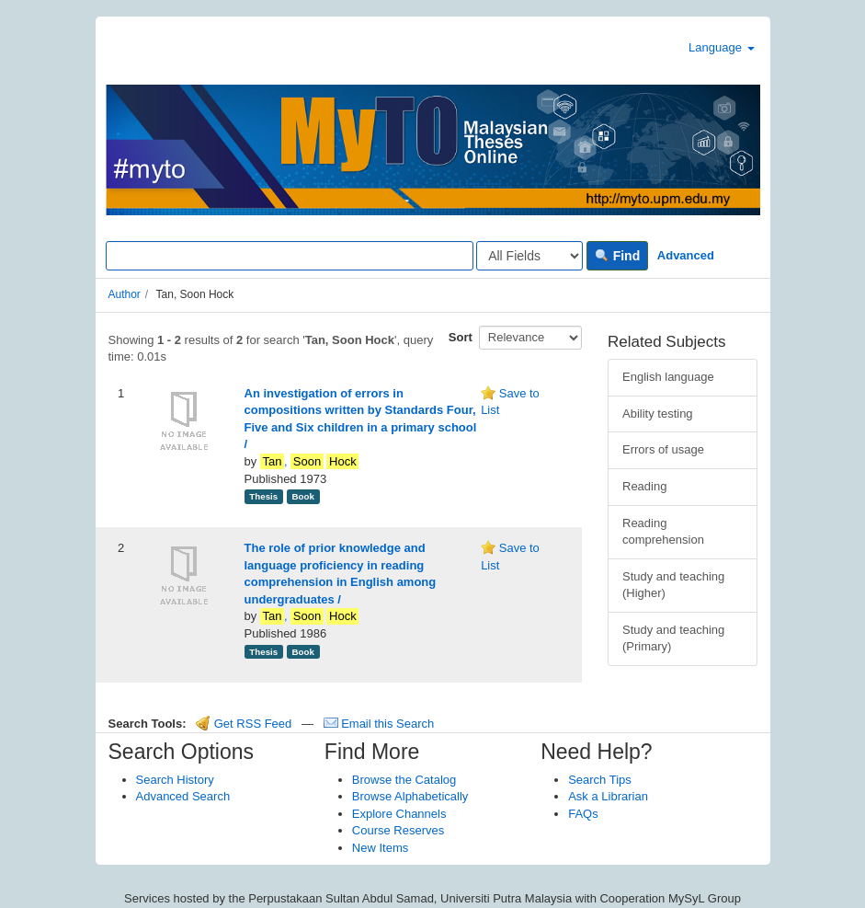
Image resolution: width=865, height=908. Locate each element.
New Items (380, 848)
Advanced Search (183, 796)
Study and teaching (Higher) (673, 585)
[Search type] (529, 255)
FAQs (583, 814)
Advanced (685, 255)
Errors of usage (663, 449)
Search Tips (600, 780)
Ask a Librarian (608, 796)
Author (124, 294)
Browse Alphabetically (410, 796)
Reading (644, 486)
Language (721, 47)
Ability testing (657, 413)
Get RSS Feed (243, 723)
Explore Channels (399, 814)
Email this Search (379, 723)
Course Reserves (398, 830)
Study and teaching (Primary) (673, 638)
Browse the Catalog (404, 780)
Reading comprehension (663, 531)
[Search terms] (289, 255)
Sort (460, 337)
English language (668, 377)
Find (617, 255)
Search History (175, 780)
